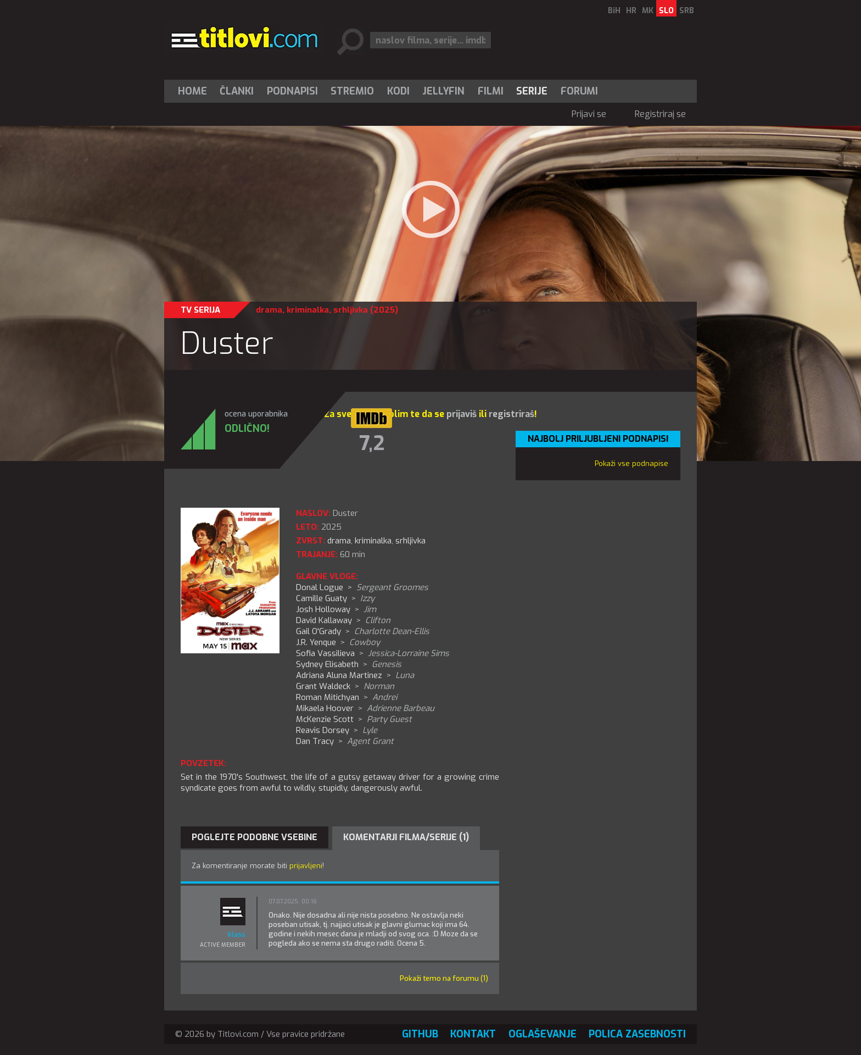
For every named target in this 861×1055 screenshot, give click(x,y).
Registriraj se (660, 114)
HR (631, 10)
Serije (531, 91)
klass (236, 934)
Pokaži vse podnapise (631, 463)
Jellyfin (443, 91)
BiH (614, 10)
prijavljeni (305, 865)
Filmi (491, 91)
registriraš (511, 414)
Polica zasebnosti (637, 1034)
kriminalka (308, 309)
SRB (686, 10)
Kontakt (473, 1034)
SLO (666, 10)
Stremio (352, 91)
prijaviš (461, 414)
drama (269, 309)
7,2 (371, 443)
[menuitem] (195, 91)
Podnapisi (292, 91)
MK (647, 10)
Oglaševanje (542, 1034)
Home (192, 91)
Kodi (398, 91)
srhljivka (350, 309)
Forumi (579, 91)
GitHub (420, 1034)
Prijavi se (589, 114)
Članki (237, 91)
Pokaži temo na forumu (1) (444, 978)
